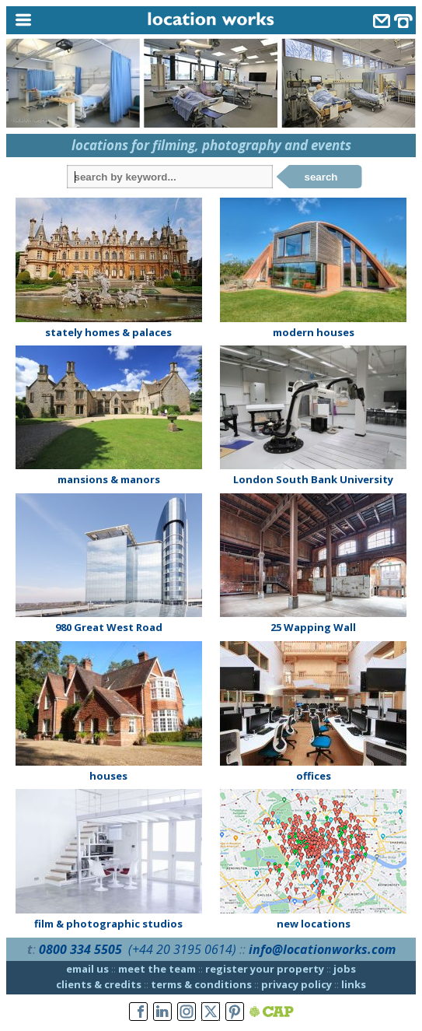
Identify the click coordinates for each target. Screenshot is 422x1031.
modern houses (313, 332)
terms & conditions (201, 984)
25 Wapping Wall (313, 627)
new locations (314, 924)
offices (313, 776)
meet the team (157, 969)
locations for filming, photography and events (211, 145)
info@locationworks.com (322, 949)
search (321, 177)
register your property (264, 969)
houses (108, 776)
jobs (344, 969)
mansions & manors (109, 479)
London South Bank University (313, 479)
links (353, 984)
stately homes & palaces (108, 332)
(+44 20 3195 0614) (182, 949)
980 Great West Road (108, 627)
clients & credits (98, 984)
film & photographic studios (108, 924)
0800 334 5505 (80, 949)
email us (87, 969)
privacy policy (296, 984)
